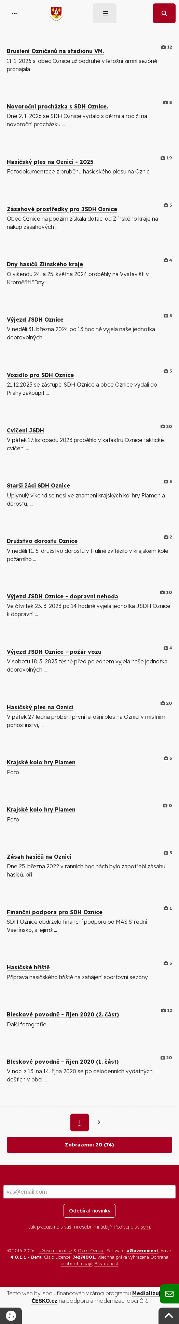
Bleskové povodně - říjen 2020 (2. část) (63, 1014)
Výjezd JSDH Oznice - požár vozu (54, 651)
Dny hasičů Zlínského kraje (45, 264)
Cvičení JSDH (25, 430)
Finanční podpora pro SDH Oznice (54, 912)
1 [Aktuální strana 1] (80, 1122)
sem (145, 1227)
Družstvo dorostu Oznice (42, 540)
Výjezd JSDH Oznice (35, 319)
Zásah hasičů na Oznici (39, 856)
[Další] (99, 1122)
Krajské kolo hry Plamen (41, 762)
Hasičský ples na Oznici (40, 707)
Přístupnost (107, 1263)
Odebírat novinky (89, 1211)
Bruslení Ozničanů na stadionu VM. (55, 51)
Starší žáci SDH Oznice (38, 485)
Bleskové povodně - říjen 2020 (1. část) (63, 1061)
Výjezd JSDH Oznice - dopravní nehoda (62, 596)
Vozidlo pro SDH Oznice (40, 375)
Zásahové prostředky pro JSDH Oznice (62, 209)
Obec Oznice (91, 1250)
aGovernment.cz (55, 1250)
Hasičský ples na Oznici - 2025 (50, 161)
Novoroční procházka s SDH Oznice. (57, 106)
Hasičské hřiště (28, 967)
